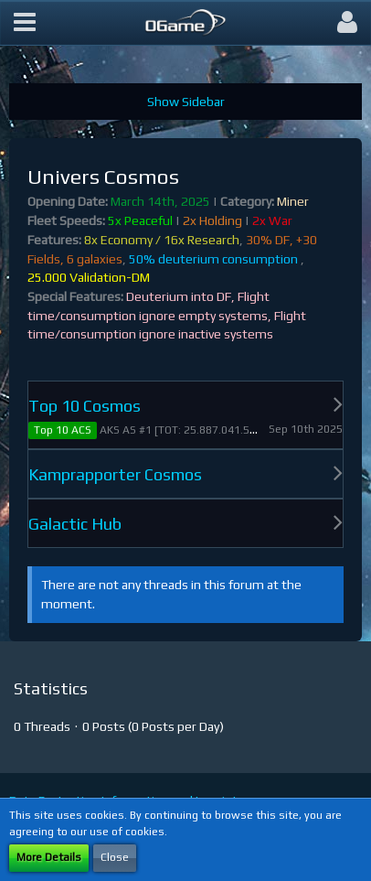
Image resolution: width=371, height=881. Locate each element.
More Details (48, 857)
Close (115, 857)
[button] (24, 23)
